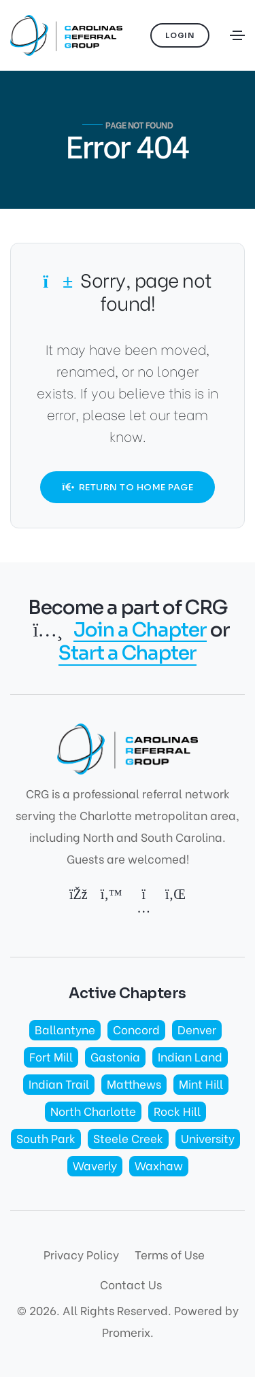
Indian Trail (59, 1083)
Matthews (134, 1083)
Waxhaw (159, 1165)
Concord (136, 1029)
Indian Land (190, 1056)
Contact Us (131, 1284)
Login (180, 35)
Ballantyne (65, 1029)
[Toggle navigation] (237, 35)
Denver (196, 1029)
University (208, 1137)
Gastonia (115, 1056)
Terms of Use (170, 1254)
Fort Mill (51, 1056)
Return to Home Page (128, 487)
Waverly (95, 1165)
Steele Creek (128, 1137)
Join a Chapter (140, 630)
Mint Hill (201, 1083)
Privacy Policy (81, 1254)
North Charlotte (93, 1110)
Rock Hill (177, 1110)
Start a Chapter (127, 653)
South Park (45, 1137)
